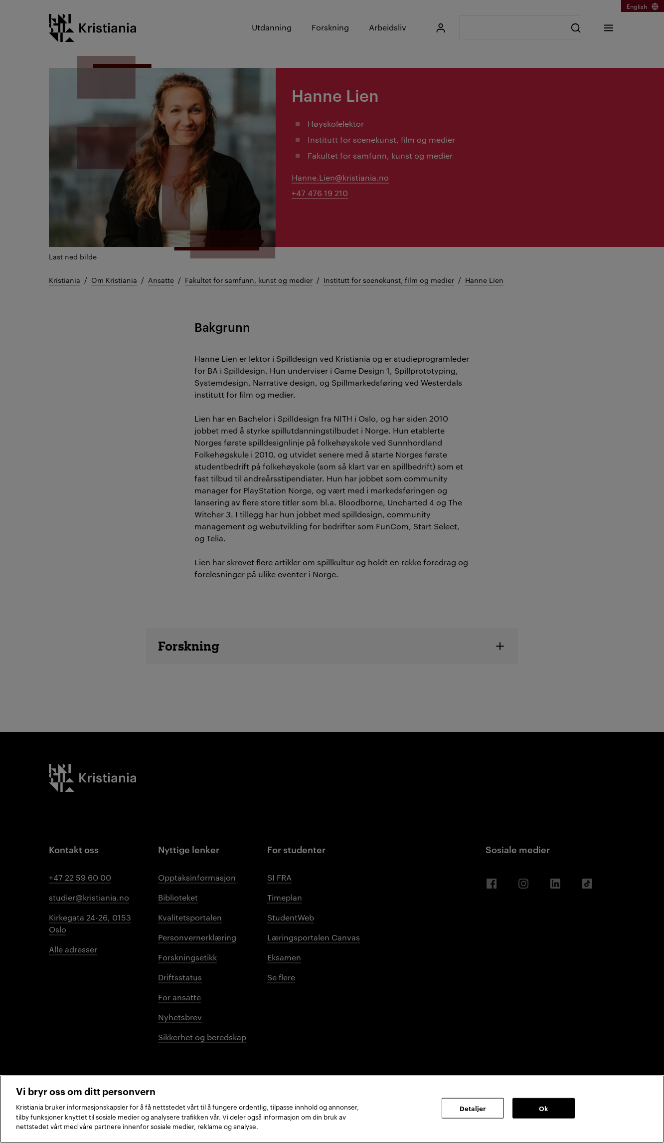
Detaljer (473, 1107)
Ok (543, 1107)
